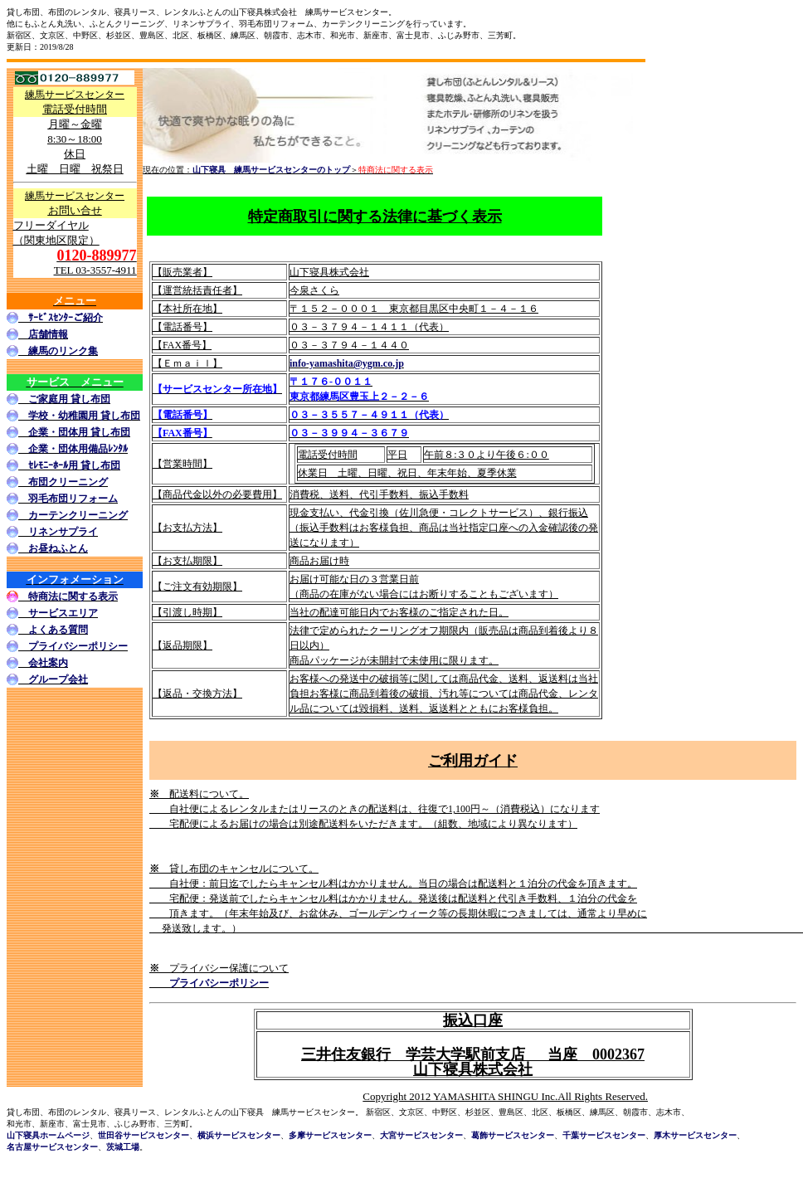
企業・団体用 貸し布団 (79, 432)
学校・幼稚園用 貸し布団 (84, 415)
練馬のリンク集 (63, 351)
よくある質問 (58, 629)
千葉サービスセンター (603, 1135)
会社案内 (48, 663)
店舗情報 (48, 334)
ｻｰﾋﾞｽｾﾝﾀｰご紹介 (65, 318)
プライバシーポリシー (78, 646)
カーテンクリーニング (78, 515)
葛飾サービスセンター (512, 1135)
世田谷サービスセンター (143, 1135)
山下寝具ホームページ (48, 1135)
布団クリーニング (68, 482)
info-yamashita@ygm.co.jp (347, 363)
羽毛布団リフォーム (73, 498)
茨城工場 (122, 1146)
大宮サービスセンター (421, 1135)
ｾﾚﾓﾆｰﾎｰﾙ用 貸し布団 (74, 465)
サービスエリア (63, 613)
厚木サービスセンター (695, 1135)
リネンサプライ (63, 532)
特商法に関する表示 (73, 596)
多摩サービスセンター (330, 1135)
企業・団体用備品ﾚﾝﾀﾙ (78, 449)
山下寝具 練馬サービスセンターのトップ (271, 169)
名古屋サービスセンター (52, 1146)
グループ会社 (58, 679)
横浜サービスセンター (238, 1135)
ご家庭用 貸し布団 (69, 399)
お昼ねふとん (58, 548)
